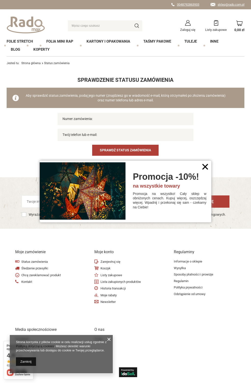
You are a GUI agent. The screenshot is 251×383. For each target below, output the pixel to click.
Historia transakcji (113, 288)
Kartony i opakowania (108, 41)
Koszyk (105, 268)
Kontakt (26, 282)
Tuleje (190, 41)
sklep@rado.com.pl (231, 4)
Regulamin (181, 281)
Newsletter (108, 302)
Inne (214, 41)
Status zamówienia (34, 261)
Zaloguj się (187, 30)
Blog (15, 49)
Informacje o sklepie (188, 261)
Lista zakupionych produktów (120, 282)
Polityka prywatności (188, 287)
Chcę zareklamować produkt (41, 275)
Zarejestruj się (110, 261)
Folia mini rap (59, 41)
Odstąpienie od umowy (189, 294)
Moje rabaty (108, 295)
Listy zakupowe (216, 30)
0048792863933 (188, 4)
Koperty (41, 49)
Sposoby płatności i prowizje (193, 274)
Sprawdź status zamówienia (125, 150)
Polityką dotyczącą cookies (35, 346)
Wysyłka (180, 268)
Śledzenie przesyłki (34, 268)
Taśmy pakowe (157, 41)
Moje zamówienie (30, 252)
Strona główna (31, 63)
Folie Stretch (20, 41)
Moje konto (104, 252)
